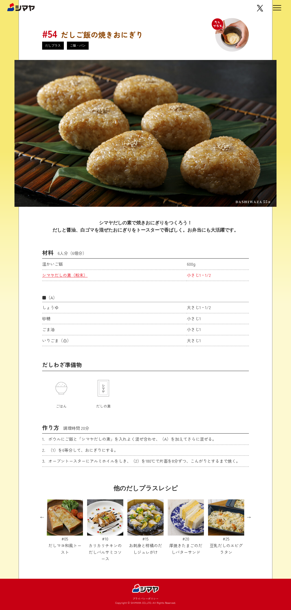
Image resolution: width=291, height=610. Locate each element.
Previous (42, 517)
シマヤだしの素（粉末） (65, 275)
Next (248, 517)
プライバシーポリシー (145, 598)
